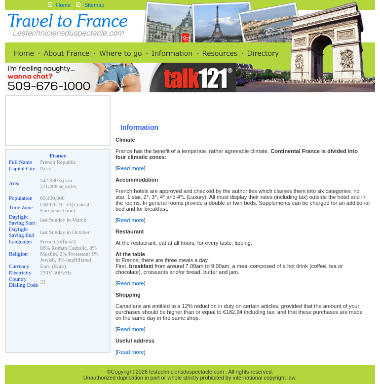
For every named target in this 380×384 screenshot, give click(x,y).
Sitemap (94, 5)
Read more (130, 168)
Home (63, 5)
